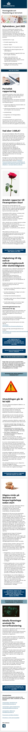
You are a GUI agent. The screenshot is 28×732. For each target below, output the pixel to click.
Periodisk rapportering (9, 90)
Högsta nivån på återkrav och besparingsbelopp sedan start (11, 499)
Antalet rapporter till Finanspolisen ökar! (13, 201)
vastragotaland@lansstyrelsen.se (10, 708)
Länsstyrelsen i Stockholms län (9, 702)
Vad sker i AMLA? (11, 130)
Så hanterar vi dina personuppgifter (10, 717)
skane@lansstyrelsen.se (8, 712)
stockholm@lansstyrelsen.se (9, 704)
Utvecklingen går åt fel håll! (12, 400)
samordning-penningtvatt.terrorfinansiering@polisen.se (12, 325)
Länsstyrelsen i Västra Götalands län (11, 706)
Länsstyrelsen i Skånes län (8, 710)
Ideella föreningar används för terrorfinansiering (11, 623)
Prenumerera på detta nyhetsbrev (10, 715)
